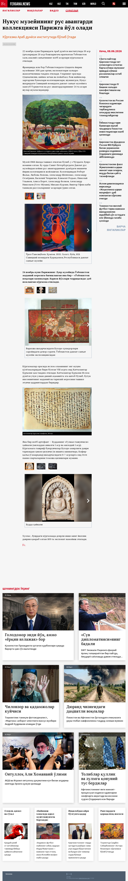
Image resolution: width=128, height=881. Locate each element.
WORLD (93, 3)
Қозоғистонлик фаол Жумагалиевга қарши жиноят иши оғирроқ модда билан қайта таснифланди (111, 170)
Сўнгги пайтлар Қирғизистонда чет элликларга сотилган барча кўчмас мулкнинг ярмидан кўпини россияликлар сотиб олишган (112, 67)
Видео (54, 10)
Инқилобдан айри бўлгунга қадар (78, 812)
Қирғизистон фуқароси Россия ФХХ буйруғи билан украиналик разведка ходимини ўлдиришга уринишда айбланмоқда (112, 149)
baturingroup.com (84, 878)
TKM (75, 3)
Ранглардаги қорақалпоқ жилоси (111, 812)
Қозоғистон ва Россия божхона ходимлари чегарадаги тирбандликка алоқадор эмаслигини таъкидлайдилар (111, 108)
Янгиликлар (11, 10)
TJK (67, 3)
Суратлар (72, 10)
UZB (83, 3)
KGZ (59, 3)
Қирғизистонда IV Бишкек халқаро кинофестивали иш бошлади (109, 89)
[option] (29, 196)
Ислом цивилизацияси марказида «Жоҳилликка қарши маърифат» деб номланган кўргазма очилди (111, 191)
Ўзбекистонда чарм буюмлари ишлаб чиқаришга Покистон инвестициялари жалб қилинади (111, 128)
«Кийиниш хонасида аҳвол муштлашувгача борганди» (45, 815)
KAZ (50, 3)
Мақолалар (35, 10)
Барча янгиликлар (116, 228)
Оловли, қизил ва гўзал (12, 812)
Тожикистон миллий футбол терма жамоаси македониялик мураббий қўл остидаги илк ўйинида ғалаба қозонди (112, 213)
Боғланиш (9, 874)
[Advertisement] (57, 568)
